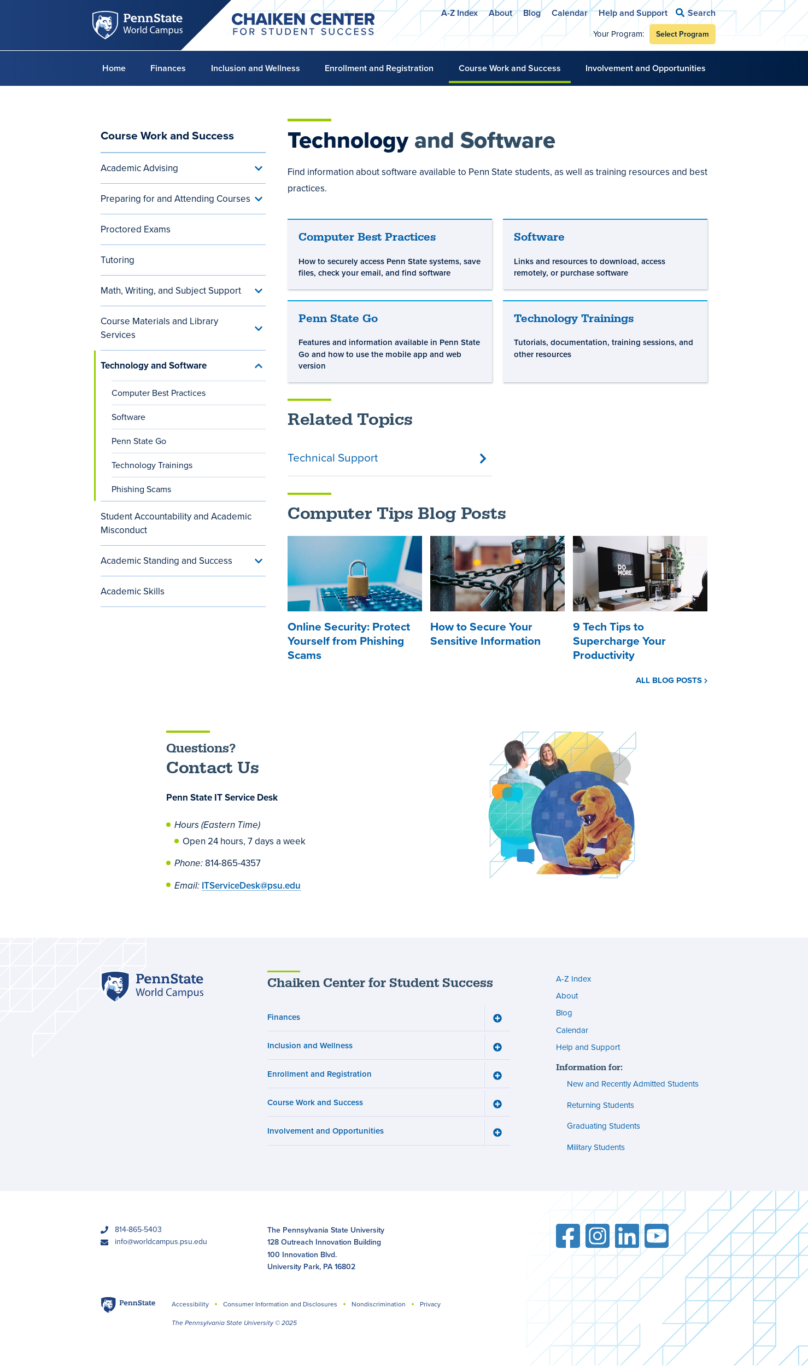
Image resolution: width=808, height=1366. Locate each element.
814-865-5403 (138, 1229)
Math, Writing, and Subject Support (171, 290)
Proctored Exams (136, 229)
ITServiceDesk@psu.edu (251, 885)
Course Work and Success (510, 68)
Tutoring (117, 260)
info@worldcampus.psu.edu (161, 1241)
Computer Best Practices (159, 393)
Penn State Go (139, 441)
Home (114, 68)
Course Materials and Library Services (159, 328)
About (500, 13)
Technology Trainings (152, 465)
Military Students (596, 1147)
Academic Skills (133, 591)
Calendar (570, 13)
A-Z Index (459, 13)
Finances (168, 68)
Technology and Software (154, 365)
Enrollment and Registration (379, 68)
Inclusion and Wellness (255, 68)
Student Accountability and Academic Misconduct (176, 523)
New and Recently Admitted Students (633, 1084)
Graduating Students (603, 1126)
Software (128, 417)
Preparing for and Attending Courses (175, 199)
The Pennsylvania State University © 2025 (234, 1323)
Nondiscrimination (379, 1304)
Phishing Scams (141, 489)
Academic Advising (139, 168)
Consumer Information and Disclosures (280, 1304)
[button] (696, 12)
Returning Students (600, 1105)
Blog (532, 13)
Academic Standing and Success (166, 561)
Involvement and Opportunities (645, 68)
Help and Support (633, 13)
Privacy (430, 1304)
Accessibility (190, 1304)
